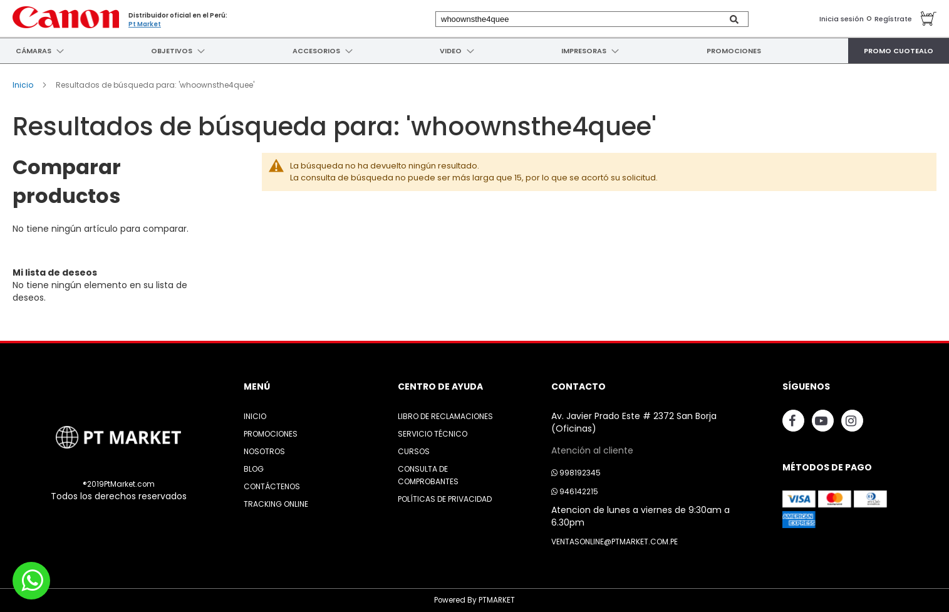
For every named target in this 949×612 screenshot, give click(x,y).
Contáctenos (272, 486)
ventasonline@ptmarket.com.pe (614, 541)
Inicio (24, 85)
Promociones (271, 433)
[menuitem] (32, 50)
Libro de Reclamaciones (445, 416)
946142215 (574, 491)
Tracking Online (276, 504)
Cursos (414, 451)
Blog (254, 469)
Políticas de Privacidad (445, 499)
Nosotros (264, 451)
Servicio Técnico (432, 433)
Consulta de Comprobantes (428, 475)
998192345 (576, 472)
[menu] (474, 51)
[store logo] (66, 17)
